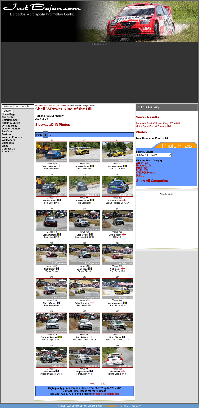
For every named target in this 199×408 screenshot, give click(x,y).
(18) (142, 168)
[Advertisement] (100, 74)
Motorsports (54, 105)
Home (38, 105)
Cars (44, 105)
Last (103, 383)
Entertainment (10, 120)
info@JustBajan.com (112, 406)
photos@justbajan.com (105, 393)
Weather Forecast (12, 137)
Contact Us (8, 148)
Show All (152, 180)
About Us (7, 151)
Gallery (64, 105)
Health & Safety (11, 122)
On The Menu (9, 125)
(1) (140, 175)
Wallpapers (8, 140)
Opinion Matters (11, 128)
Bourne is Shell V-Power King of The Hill (158, 123)
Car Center (8, 117)
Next (92, 383)
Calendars (8, 143)
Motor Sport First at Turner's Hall (153, 126)
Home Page (8, 114)
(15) (142, 163)
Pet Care (7, 131)
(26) (143, 165)
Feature (6, 134)
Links (5, 145)
